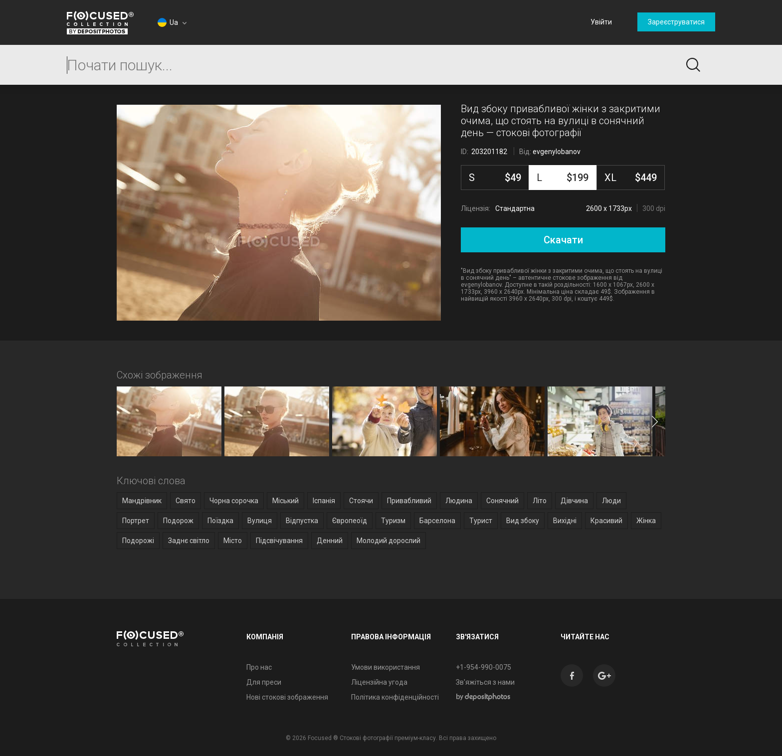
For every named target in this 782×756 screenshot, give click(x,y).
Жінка (646, 521)
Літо (540, 501)
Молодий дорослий (388, 541)
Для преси (263, 682)
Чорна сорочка (233, 501)
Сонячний (502, 501)
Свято (186, 501)
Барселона (437, 521)
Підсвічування (279, 541)
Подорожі (138, 541)
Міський (285, 501)
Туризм (393, 521)
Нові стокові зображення (287, 697)
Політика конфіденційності (395, 697)
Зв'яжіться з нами (485, 682)
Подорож (178, 521)
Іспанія (324, 501)
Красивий (606, 521)
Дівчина (574, 501)
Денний (330, 541)
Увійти (601, 22)
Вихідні (565, 521)
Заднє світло (188, 541)
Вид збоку (522, 521)
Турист (480, 521)
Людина (458, 501)
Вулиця (259, 521)
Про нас (259, 667)
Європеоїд (349, 521)
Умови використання (385, 667)
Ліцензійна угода (379, 682)
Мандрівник (142, 501)
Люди (611, 501)
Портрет (135, 521)
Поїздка (220, 521)
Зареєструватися (676, 22)
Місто (232, 541)
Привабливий (409, 501)
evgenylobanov (557, 152)
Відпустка (302, 521)
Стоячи (361, 501)
